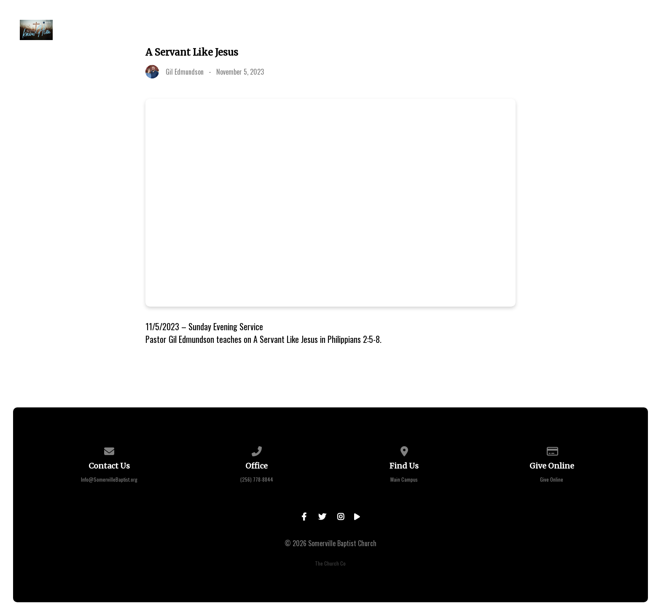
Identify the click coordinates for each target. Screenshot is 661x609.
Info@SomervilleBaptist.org (109, 479)
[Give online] (552, 449)
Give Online (551, 479)
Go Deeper (253, 30)
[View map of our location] (404, 449)
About (204, 30)
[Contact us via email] (109, 449)
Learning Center (453, 30)
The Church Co (330, 563)
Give (395, 30)
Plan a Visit (152, 30)
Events (304, 30)
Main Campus (404, 479)
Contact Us (621, 30)
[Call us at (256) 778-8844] (257, 449)
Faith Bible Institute (541, 30)
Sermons (352, 30)
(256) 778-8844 (256, 479)
